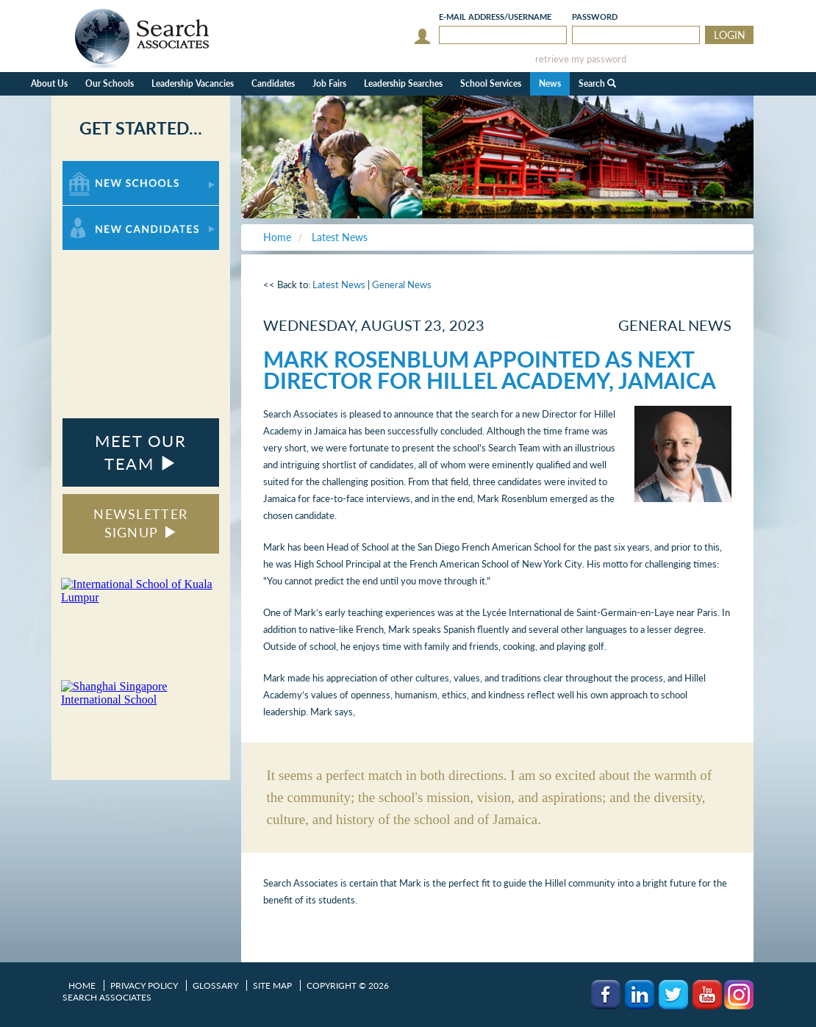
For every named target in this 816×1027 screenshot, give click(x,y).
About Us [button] (49, 83)
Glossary (215, 985)
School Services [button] (490, 83)
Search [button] (597, 83)
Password (595, 16)
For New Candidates (108, 213)
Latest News (338, 284)
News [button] (550, 83)
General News (402, 284)
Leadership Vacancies (192, 83)
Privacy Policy (144, 985)
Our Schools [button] (109, 83)
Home (82, 985)
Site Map (272, 985)
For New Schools (101, 168)
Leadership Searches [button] (403, 83)
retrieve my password (580, 59)
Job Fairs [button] (329, 83)
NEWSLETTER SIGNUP (140, 523)
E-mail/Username (495, 16)
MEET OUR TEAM (140, 452)
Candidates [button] (273, 83)
